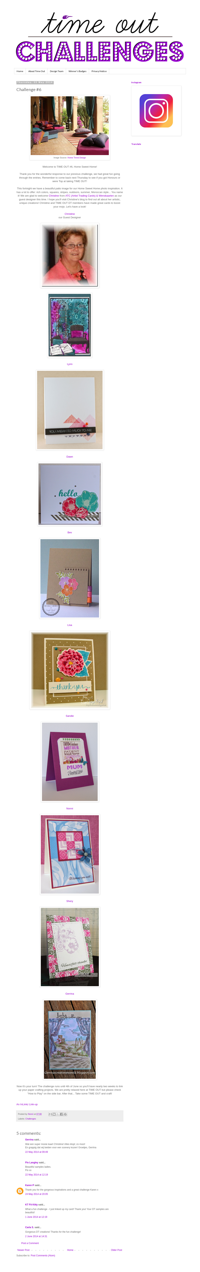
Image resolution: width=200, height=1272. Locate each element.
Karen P (29, 1185)
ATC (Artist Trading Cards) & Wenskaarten (89, 195)
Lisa (69, 625)
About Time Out (36, 71)
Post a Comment (30, 1243)
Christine (54, 195)
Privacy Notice (99, 71)
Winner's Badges (78, 71)
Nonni (69, 808)
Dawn (69, 456)
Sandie (70, 715)
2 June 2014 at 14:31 (36, 1236)
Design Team (56, 71)
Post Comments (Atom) (43, 1255)
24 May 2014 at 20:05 (36, 1194)
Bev (70, 532)
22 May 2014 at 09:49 (36, 1152)
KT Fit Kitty (31, 1204)
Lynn (69, 364)
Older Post (116, 1250)
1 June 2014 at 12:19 (36, 1217)
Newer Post (23, 1250)
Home (20, 71)
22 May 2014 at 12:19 (36, 1174)
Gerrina (69, 993)
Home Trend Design (76, 157)
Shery (69, 901)
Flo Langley (31, 1162)
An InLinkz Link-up (27, 1104)
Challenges (30, 1119)
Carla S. (29, 1227)
